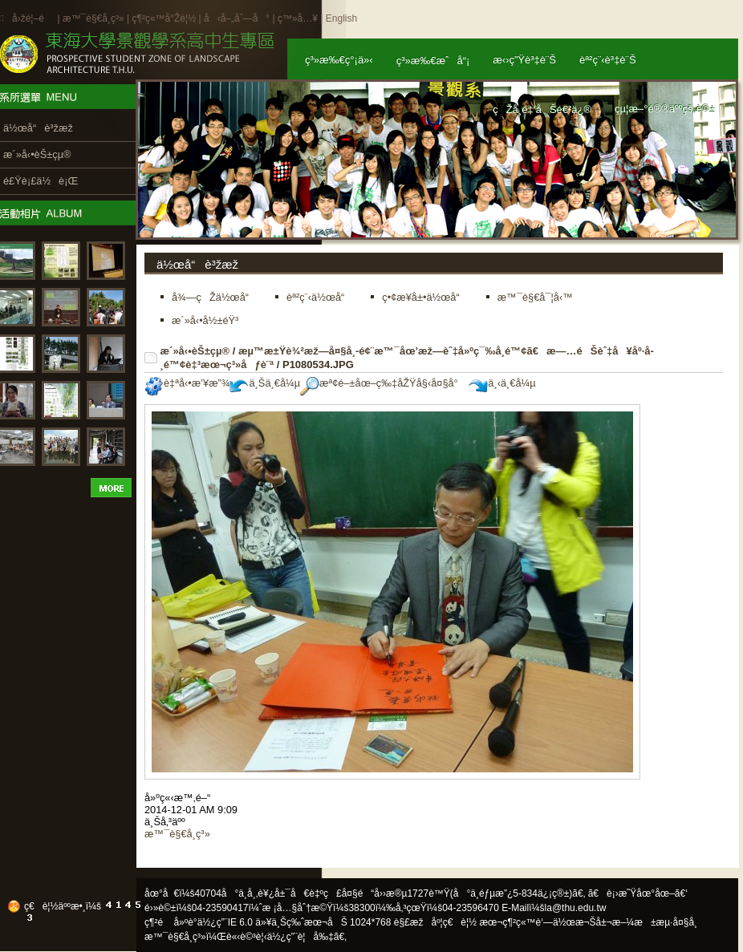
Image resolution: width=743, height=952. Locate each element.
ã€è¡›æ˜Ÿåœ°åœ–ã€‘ (638, 893)
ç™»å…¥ (298, 18)
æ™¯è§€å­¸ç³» (95, 18)
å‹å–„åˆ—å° (237, 18)
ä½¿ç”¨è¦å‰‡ (300, 936)
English (341, 18)
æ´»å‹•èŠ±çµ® (195, 351)
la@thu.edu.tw (576, 908)
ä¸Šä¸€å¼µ (264, 383)
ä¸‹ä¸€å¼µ (502, 383)
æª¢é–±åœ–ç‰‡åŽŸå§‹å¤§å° (383, 383)
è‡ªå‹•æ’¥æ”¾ (186, 383)
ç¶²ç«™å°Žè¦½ (164, 18)
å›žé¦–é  (33, 18)
